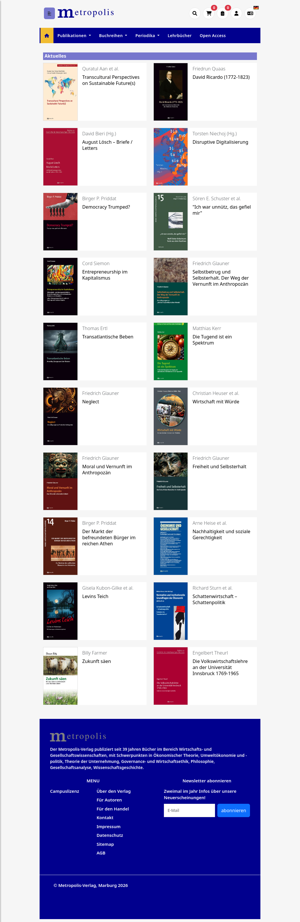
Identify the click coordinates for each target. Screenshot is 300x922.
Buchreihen (111, 35)
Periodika (145, 35)
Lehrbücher (180, 35)
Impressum (109, 826)
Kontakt (105, 817)
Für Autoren (109, 800)
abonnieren (233, 810)
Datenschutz (110, 835)
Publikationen (73, 35)
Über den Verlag (114, 791)
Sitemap (105, 844)
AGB (101, 853)
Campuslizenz (64, 791)
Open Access (213, 35)
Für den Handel (113, 809)
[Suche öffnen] (195, 13)
